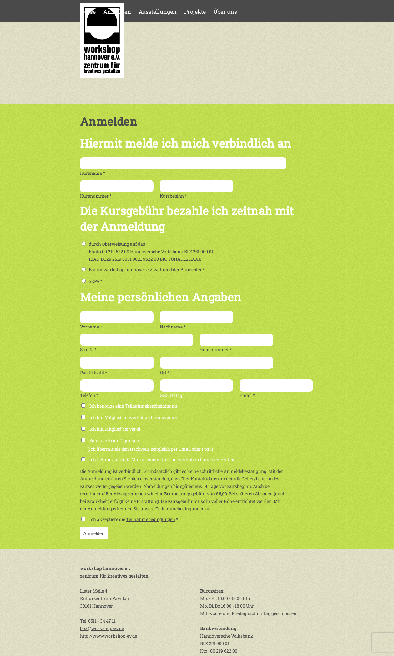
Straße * (88, 350)
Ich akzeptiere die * (133, 519)
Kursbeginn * (173, 196)
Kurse (88, 11)
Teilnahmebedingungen (180, 509)
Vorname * (91, 327)
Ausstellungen (158, 11)
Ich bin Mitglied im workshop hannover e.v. (133, 417)
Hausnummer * (216, 350)
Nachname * (173, 327)
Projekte (195, 11)
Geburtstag (171, 395)
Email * (247, 395)
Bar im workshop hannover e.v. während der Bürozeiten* (143, 270)
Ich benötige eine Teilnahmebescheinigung (133, 406)
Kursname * (92, 173)
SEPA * (92, 281)
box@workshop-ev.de (102, 628)
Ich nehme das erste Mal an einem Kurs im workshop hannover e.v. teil (161, 460)
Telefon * (89, 395)
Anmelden (117, 11)
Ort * (164, 372)
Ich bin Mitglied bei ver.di (114, 429)
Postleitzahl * (93, 372)
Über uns (225, 11)
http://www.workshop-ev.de (108, 636)
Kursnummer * (96, 196)
